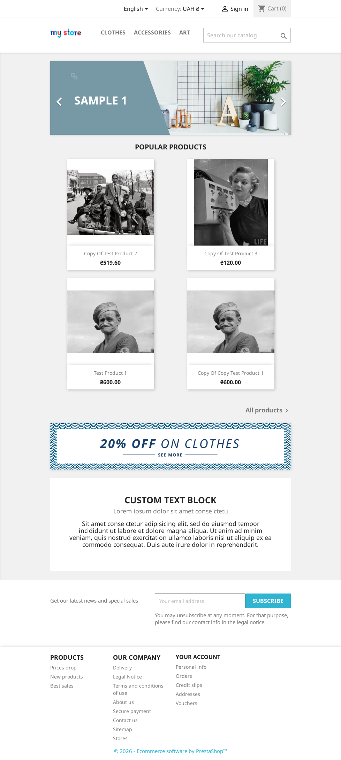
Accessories (152, 32)
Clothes (113, 32)
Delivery (122, 667)
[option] (170, 98)
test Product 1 (110, 373)
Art (184, 32)
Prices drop (63, 667)
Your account (198, 657)
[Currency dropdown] (195, 9)
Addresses (188, 694)
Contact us (125, 720)
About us (123, 702)
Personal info (191, 667)
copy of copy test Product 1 (231, 373)
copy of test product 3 (230, 253)
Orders (184, 676)
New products (66, 676)
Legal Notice (127, 676)
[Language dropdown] (137, 9)
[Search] (247, 35)
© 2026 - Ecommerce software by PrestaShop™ (170, 750)
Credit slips (189, 685)
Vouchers (186, 703)
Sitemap (122, 729)
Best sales (62, 685)
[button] (68, 98)
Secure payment (132, 711)
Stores (120, 738)
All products (268, 410)
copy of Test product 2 (110, 253)
